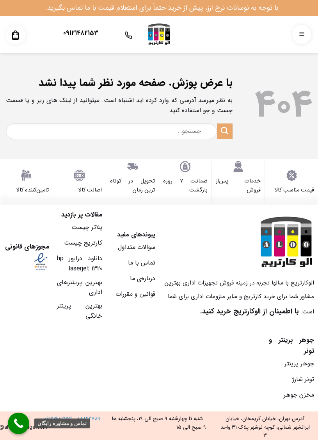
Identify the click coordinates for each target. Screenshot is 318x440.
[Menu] (301, 34)
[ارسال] (225, 131)
